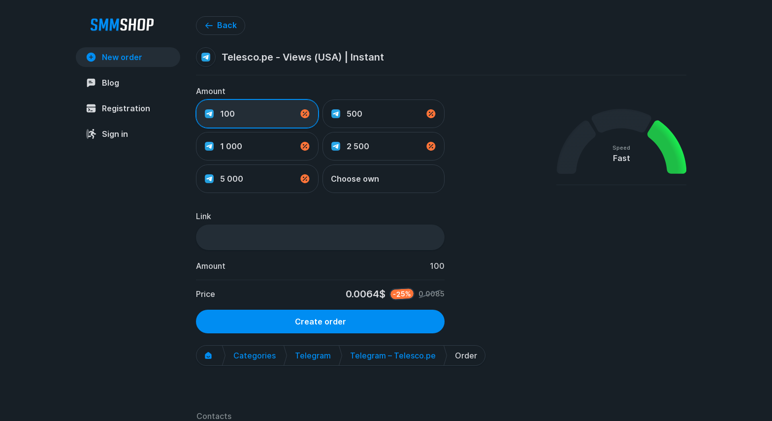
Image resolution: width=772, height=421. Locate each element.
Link (203, 216)
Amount (210, 91)
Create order (320, 321)
